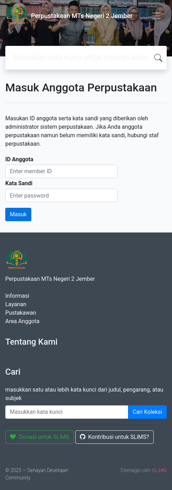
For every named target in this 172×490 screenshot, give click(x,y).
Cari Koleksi (147, 412)
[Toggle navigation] (156, 16)
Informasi (17, 295)
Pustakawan (20, 312)
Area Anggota (22, 321)
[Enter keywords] (66, 412)
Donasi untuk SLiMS (39, 437)
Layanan (15, 304)
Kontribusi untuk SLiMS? (114, 437)
